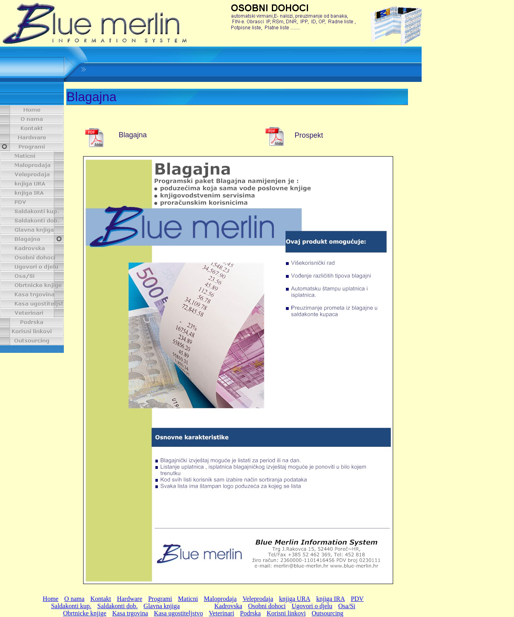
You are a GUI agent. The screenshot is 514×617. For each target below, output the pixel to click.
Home (50, 598)
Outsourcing (327, 613)
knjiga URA (294, 598)
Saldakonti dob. (117, 606)
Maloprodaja (220, 598)
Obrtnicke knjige (84, 613)
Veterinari (221, 613)
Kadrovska (228, 606)
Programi (160, 598)
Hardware (129, 598)
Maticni (188, 598)
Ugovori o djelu (312, 606)
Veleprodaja (258, 598)
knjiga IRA (330, 598)
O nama (74, 598)
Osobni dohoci (267, 606)
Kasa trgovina (130, 613)
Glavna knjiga (161, 606)
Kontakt (100, 598)
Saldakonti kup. (71, 606)
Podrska (250, 613)
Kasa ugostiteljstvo (178, 613)
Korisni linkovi (286, 613)
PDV (357, 598)
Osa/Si (346, 606)
